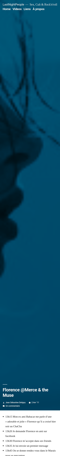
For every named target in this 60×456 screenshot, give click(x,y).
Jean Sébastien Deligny (16, 402)
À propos (38, 9)
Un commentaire (13, 406)
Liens (27, 9)
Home (7, 9)
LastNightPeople (13, 4)
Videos (17, 9)
